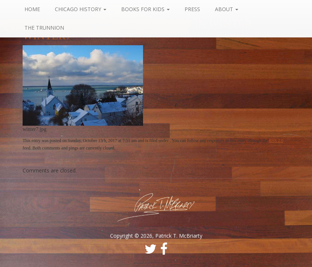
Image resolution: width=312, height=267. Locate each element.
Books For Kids (145, 9)
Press (192, 9)
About (226, 9)
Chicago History (80, 9)
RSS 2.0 (276, 140)
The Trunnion (44, 27)
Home (32, 9)
